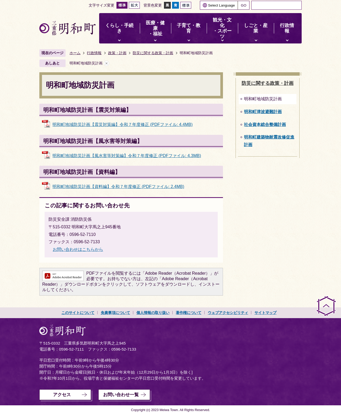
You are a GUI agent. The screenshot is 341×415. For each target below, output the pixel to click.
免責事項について (115, 313)
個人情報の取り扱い (152, 313)
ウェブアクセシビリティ (228, 313)
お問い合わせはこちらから (78, 249)
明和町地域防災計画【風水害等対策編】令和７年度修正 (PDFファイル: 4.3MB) (126, 155)
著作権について (188, 313)
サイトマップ (265, 313)
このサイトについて (77, 313)
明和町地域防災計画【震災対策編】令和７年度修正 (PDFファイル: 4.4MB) (122, 124)
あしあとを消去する (106, 63)
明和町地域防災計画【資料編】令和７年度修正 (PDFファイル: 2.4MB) (118, 186)
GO (243, 5)
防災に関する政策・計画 (153, 53)
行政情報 (94, 53)
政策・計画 (117, 53)
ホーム (75, 53)
